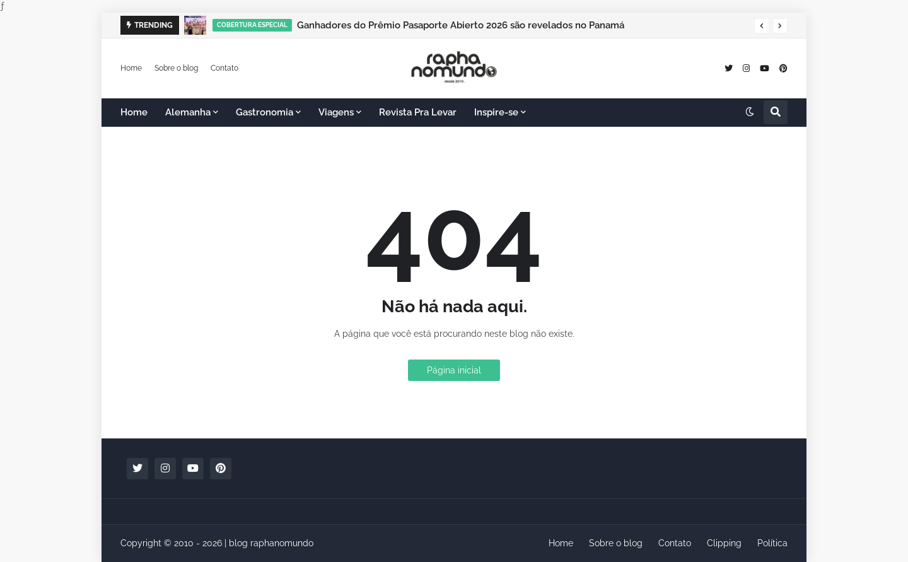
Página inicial (454, 370)
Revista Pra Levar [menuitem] (418, 112)
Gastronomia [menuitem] (264, 112)
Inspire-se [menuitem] (496, 112)
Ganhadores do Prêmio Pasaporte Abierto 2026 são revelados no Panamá (460, 25)
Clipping (724, 543)
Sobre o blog (176, 67)
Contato (224, 67)
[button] (761, 25)
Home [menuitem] (134, 112)
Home (131, 67)
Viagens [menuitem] (336, 112)
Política (772, 543)
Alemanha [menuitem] (188, 112)
